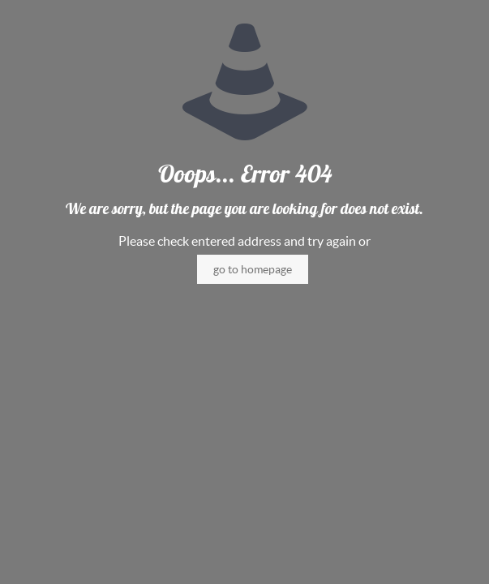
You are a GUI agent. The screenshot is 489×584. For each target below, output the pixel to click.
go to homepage (252, 269)
